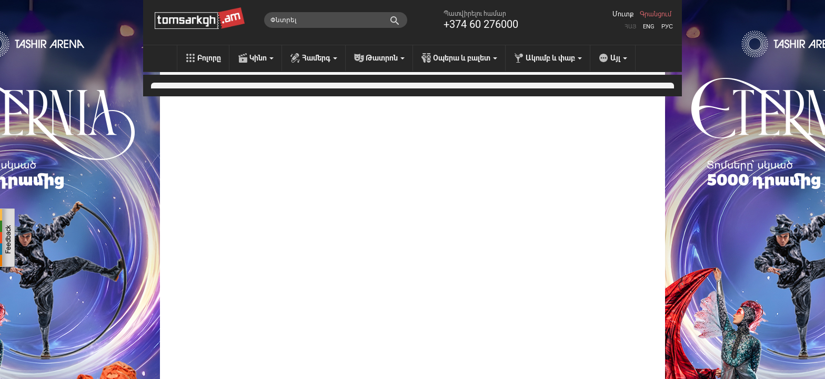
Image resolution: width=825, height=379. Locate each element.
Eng (649, 26)
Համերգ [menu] (319, 58)
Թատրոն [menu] (385, 58)
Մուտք (622, 14)
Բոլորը (209, 58)
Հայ (630, 26)
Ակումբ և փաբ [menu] (554, 58)
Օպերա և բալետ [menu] (465, 58)
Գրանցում (655, 14)
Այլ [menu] (618, 58)
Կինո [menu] (261, 58)
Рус (667, 26)
